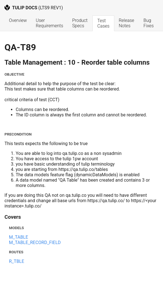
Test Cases (103, 23)
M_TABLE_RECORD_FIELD (35, 242)
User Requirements (49, 23)
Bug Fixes (148, 23)
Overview (18, 20)
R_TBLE (16, 261)
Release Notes (127, 23)
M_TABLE (18, 237)
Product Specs (80, 23)
